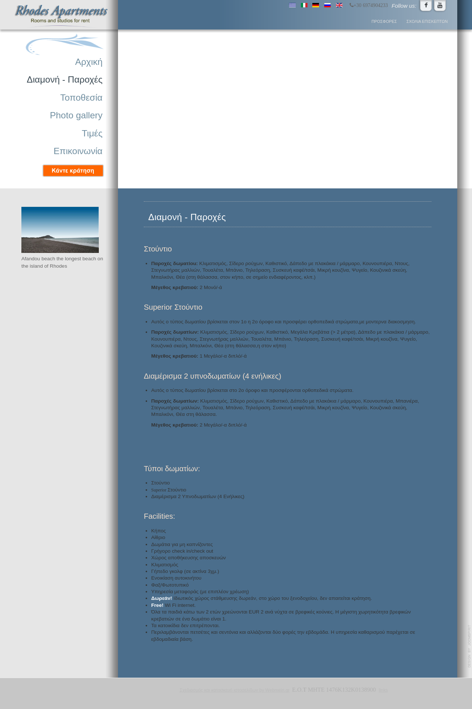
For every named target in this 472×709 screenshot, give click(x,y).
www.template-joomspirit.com (469, 646)
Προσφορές (384, 21)
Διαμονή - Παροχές (65, 79)
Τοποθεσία (81, 97)
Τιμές (92, 133)
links (382, 690)
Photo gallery (76, 115)
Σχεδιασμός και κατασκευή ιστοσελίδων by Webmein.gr (234, 690)
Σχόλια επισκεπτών (427, 21)
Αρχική (89, 62)
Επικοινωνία (78, 151)
